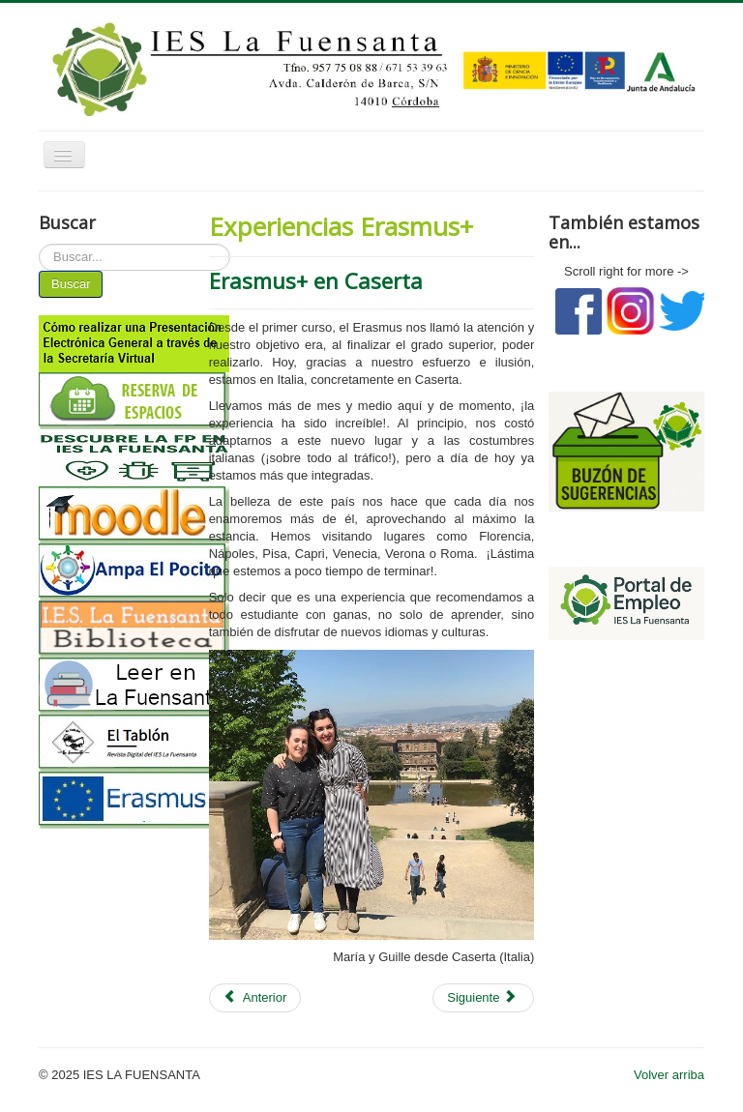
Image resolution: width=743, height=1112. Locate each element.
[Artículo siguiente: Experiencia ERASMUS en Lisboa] (483, 997)
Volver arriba (669, 1075)
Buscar (70, 284)
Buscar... (39, 244)
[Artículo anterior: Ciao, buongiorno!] (255, 997)
